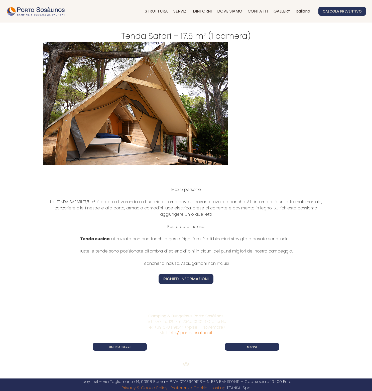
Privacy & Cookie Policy (144, 388)
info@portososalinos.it (190, 333)
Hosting (218, 388)
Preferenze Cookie (189, 388)
